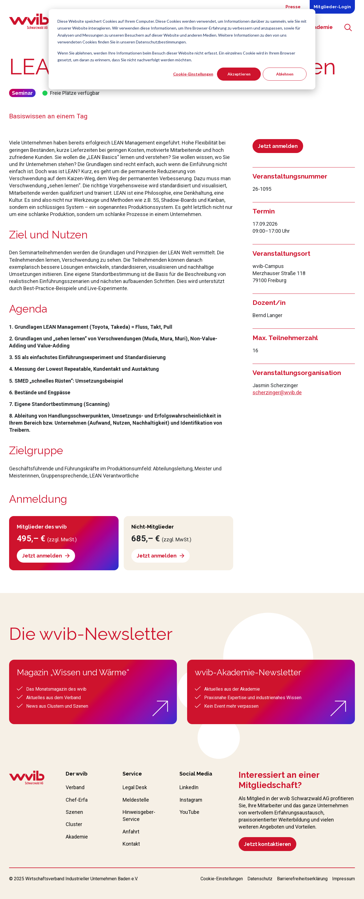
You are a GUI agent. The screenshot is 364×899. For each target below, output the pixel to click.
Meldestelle (136, 800)
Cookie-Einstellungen (193, 74)
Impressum (343, 878)
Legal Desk (135, 787)
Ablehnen (284, 74)
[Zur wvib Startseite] (26, 778)
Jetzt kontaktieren (267, 844)
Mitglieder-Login (332, 6)
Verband (75, 787)
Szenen (74, 812)
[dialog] (182, 49)
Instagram (190, 800)
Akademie (77, 837)
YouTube (189, 812)
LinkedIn (188, 787)
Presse (293, 6)
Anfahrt (131, 832)
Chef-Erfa (77, 800)
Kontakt (131, 844)
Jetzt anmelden (277, 146)
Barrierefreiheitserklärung (302, 878)
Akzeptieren (239, 74)
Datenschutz (259, 878)
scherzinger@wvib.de (277, 392)
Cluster (74, 824)
